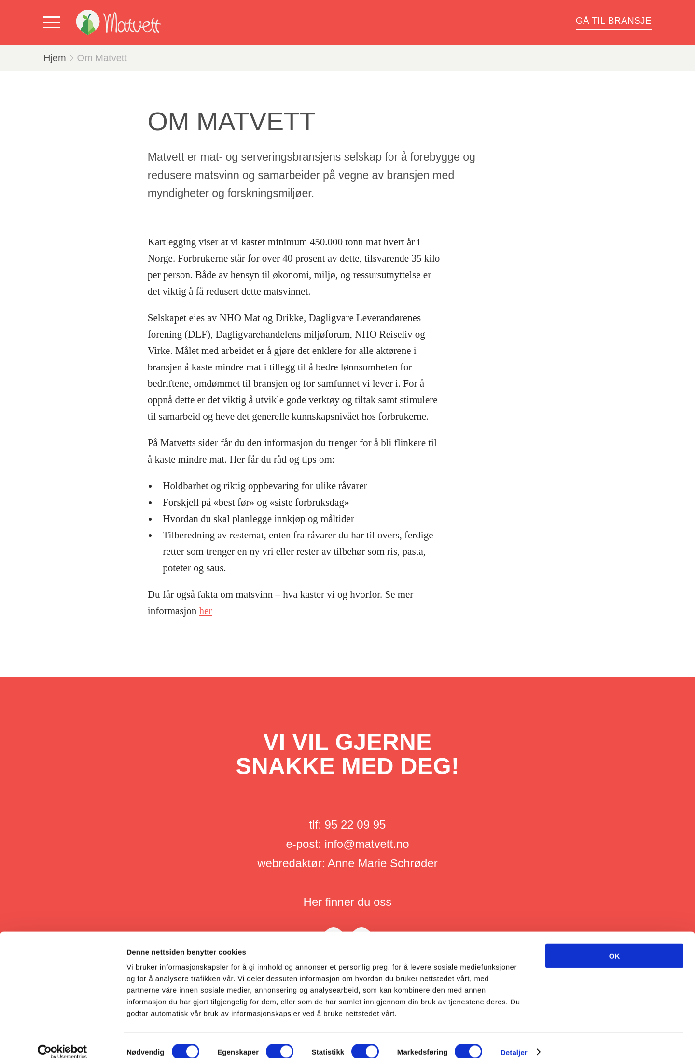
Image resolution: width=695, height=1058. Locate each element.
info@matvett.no (366, 843)
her (205, 611)
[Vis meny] (54, 22)
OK (614, 942)
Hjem (54, 58)
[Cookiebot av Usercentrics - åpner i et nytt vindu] (62, 1039)
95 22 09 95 (355, 824)
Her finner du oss (348, 901)
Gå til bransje (614, 20)
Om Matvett (102, 58)
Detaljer (514, 1039)
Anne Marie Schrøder (383, 863)
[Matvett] (118, 22)
